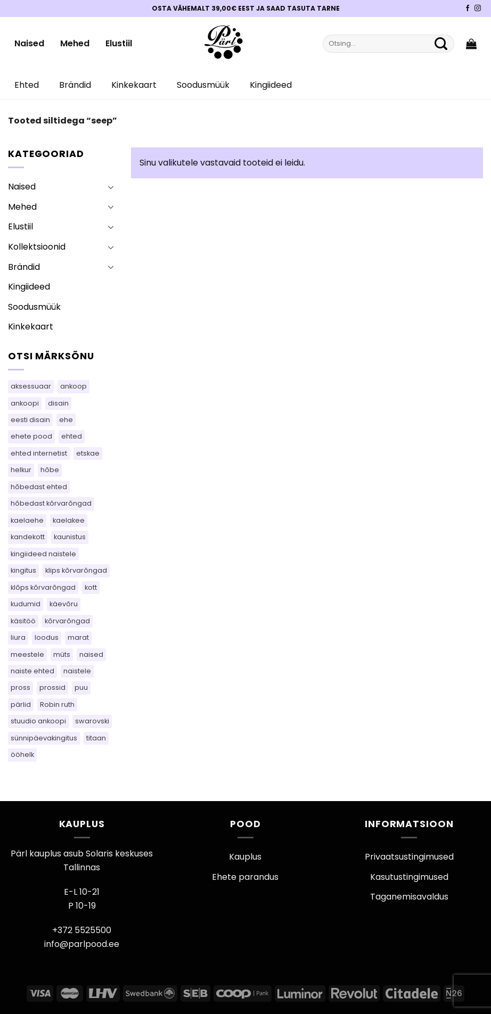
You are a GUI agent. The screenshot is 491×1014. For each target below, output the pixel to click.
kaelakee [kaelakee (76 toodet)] (69, 520)
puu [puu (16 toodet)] (81, 687)
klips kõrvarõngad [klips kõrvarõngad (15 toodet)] (76, 570)
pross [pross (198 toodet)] (20, 687)
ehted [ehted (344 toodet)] (71, 436)
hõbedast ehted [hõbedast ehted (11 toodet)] (39, 486)
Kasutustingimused (409, 877)
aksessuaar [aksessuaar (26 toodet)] (31, 386)
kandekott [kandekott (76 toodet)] (28, 536)
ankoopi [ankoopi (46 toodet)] (25, 403)
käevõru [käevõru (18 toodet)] (64, 603)
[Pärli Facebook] (467, 8)
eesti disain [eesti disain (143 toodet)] (30, 419)
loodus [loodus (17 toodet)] (47, 637)
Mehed (74, 43)
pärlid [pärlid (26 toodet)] (21, 704)
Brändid (75, 85)
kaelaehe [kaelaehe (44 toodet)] (27, 520)
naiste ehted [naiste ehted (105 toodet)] (32, 670)
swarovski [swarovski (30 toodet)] (92, 721)
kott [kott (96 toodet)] (91, 587)
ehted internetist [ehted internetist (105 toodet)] (39, 453)
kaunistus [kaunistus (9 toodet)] (70, 536)
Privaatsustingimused (409, 857)
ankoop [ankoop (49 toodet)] (73, 386)
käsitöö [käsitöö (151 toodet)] (23, 620)
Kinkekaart (134, 85)
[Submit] (441, 44)
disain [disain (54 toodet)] (58, 403)
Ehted (26, 85)
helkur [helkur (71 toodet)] (21, 469)
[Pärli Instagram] (477, 8)
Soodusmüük (203, 85)
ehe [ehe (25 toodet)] (66, 419)
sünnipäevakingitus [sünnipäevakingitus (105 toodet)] (44, 738)
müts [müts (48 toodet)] (61, 654)
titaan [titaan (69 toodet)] (96, 738)
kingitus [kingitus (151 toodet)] (23, 570)
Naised (29, 43)
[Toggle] (111, 186)
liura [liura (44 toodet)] (18, 637)
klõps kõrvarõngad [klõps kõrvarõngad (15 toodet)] (43, 587)
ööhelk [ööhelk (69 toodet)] (22, 754)
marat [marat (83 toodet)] (78, 637)
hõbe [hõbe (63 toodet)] (49, 469)
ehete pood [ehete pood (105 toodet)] (31, 436)
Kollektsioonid (37, 247)
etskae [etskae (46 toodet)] (88, 453)
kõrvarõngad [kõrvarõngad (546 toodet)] (67, 620)
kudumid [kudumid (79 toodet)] (25, 603)
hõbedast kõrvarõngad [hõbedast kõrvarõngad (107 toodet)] (51, 503)
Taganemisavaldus (409, 897)
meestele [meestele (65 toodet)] (27, 654)
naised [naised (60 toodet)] (91, 654)
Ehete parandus (245, 877)
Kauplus (245, 857)
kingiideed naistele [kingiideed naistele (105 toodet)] (43, 553)
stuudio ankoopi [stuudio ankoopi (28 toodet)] (38, 721)
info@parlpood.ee (81, 944)
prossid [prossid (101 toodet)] (52, 687)
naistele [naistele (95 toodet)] (77, 670)
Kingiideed (271, 85)
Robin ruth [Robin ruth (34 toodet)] (57, 704)
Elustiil (118, 43)
